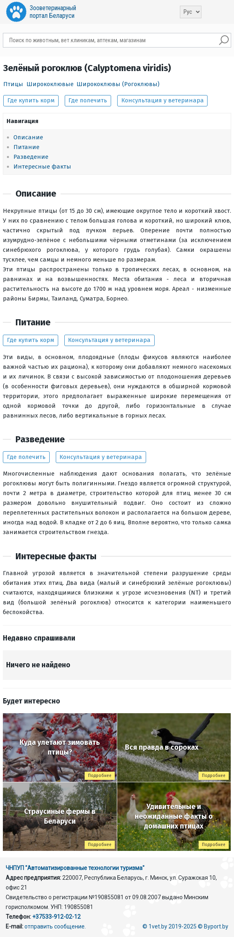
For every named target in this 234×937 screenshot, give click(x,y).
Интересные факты (42, 166)
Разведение (30, 156)
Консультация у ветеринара (162, 100)
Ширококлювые (50, 84)
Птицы (13, 84)
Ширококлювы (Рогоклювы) (118, 84)
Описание (28, 137)
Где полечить (87, 100)
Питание (26, 147)
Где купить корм (31, 100)
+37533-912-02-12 (56, 916)
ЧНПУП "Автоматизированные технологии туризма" (75, 868)
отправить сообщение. (55, 926)
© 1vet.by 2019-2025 (169, 926)
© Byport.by (213, 926)
